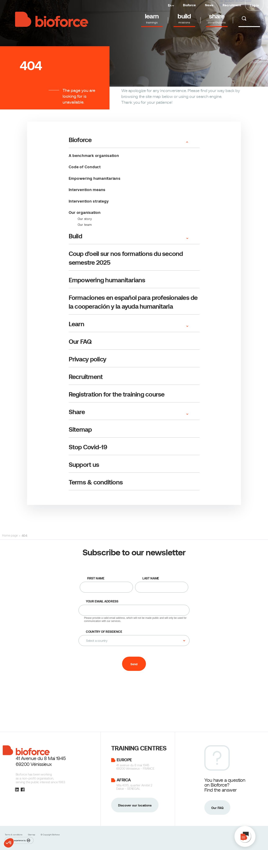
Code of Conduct (85, 167)
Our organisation (85, 212)
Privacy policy (87, 359)
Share (77, 412)
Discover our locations (135, 805)
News (209, 5)
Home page (10, 535)
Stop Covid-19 (88, 447)
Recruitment (232, 5)
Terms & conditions (96, 482)
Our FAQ (80, 341)
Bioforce (189, 5)
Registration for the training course (117, 394)
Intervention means (87, 189)
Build (75, 236)
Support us (84, 464)
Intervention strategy (89, 201)
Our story (85, 219)
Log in (254, 5)
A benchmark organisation (94, 155)
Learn (76, 324)
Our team (85, 224)
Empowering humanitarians (95, 178)
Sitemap (80, 429)
